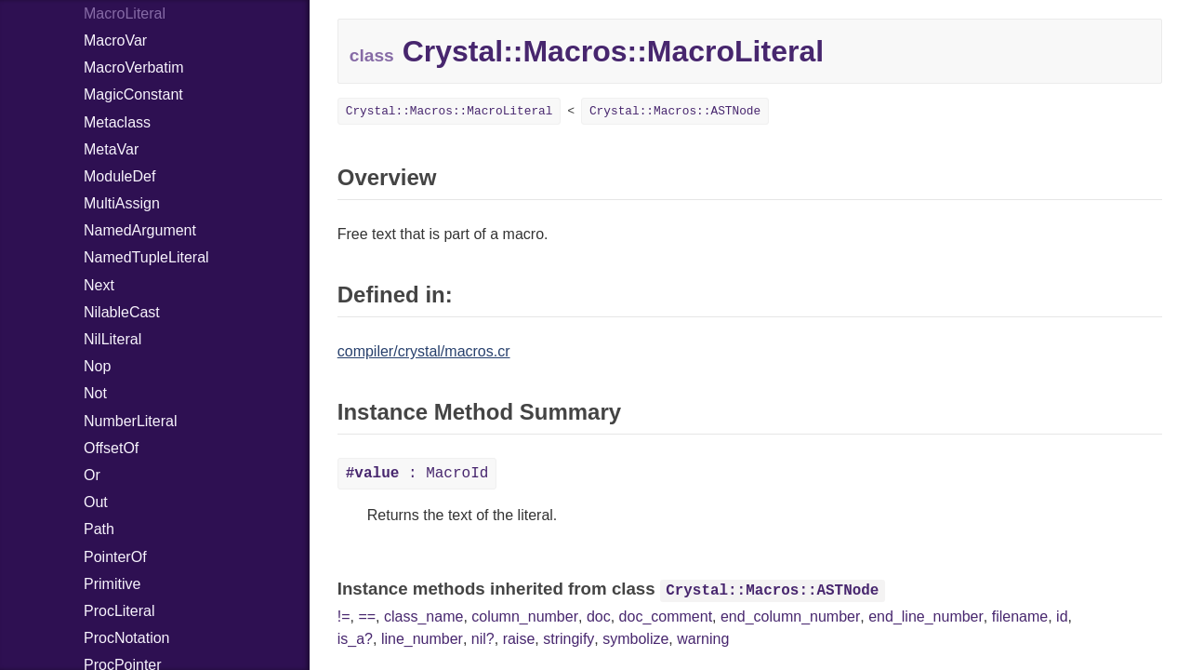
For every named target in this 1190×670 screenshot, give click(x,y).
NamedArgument (140, 230)
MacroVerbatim (134, 67)
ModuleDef (119, 176)
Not (95, 393)
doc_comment (666, 616)
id (1061, 616)
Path (99, 529)
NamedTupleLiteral (146, 257)
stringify (568, 639)
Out (96, 502)
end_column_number (790, 616)
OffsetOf (111, 448)
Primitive (112, 584)
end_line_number (926, 616)
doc (599, 616)
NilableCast (122, 312)
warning (703, 639)
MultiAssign (122, 203)
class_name (423, 616)
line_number (422, 639)
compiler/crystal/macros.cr (423, 351)
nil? (483, 639)
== (367, 616)
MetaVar (111, 149)
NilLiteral (112, 339)
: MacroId (417, 473)
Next (99, 285)
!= (343, 616)
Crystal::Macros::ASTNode (674, 111)
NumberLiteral (130, 421)
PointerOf (115, 557)
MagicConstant (133, 94)
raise (519, 639)
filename (1020, 616)
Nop (97, 366)
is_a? (355, 639)
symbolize (635, 639)
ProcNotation (127, 638)
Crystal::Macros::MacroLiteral (449, 111)
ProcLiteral (119, 611)
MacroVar (115, 40)
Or (92, 475)
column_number (524, 616)
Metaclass (117, 122)
